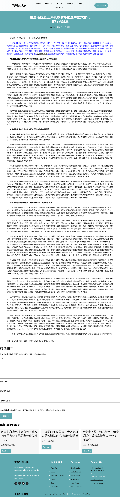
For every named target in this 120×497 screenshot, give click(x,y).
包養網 (59, 74)
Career (53, 479)
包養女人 (93, 228)
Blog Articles (75, 479)
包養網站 (35, 308)
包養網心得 (14, 137)
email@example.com (97, 480)
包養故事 (75, 281)
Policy (53, 472)
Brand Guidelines (76, 487)
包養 (69, 66)
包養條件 (83, 95)
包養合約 (15, 326)
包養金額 (97, 321)
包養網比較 (66, 147)
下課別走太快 (19, 5)
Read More (6, 451)
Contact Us (54, 487)
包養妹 (36, 171)
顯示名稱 (4, 381)
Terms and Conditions (57, 475)
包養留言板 (41, 292)
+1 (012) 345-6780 (97, 483)
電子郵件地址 (5, 391)
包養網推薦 (52, 192)
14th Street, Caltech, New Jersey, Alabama (97, 469)
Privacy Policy (75, 475)
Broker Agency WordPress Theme (55, 494)
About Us (54, 468)
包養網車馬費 (42, 54)
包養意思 (30, 98)
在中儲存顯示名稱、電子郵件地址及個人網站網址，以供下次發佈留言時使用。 (34, 410)
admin (52, 27)
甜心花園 (107, 82)
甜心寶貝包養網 (39, 252)
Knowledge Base (76, 468)
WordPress (86, 494)
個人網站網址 (5, 401)
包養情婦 (10, 103)
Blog (52, 483)
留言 (2, 359)
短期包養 (17, 231)
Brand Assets (75, 483)
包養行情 (15, 189)
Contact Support (76, 472)
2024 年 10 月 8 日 (63, 27)
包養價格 (16, 59)
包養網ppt (22, 241)
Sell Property (101, 5)
